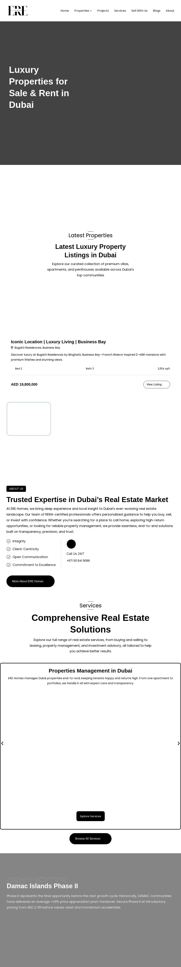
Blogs (156, 11)
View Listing (154, 384)
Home (65, 11)
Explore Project (21, 922)
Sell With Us (139, 11)
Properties (81, 11)
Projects (103, 11)
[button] (2, 743)
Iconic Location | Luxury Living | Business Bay (58, 341)
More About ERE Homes (27, 581)
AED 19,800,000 (24, 384)
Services (120, 11)
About (170, 11)
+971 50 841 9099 (78, 561)
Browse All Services (87, 838)
